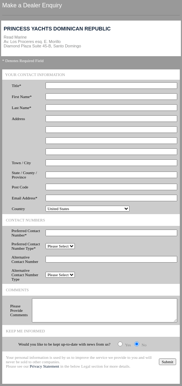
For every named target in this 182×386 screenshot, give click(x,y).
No (144, 345)
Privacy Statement (44, 366)
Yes (128, 345)
